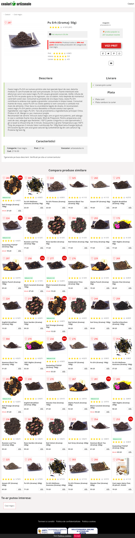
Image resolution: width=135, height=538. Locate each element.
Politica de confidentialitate (68, 521)
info (19, 210)
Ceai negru (18, 14)
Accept (77, 536)
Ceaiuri (131, 3)
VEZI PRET (111, 45)
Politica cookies (89, 521)
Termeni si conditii (46, 521)
